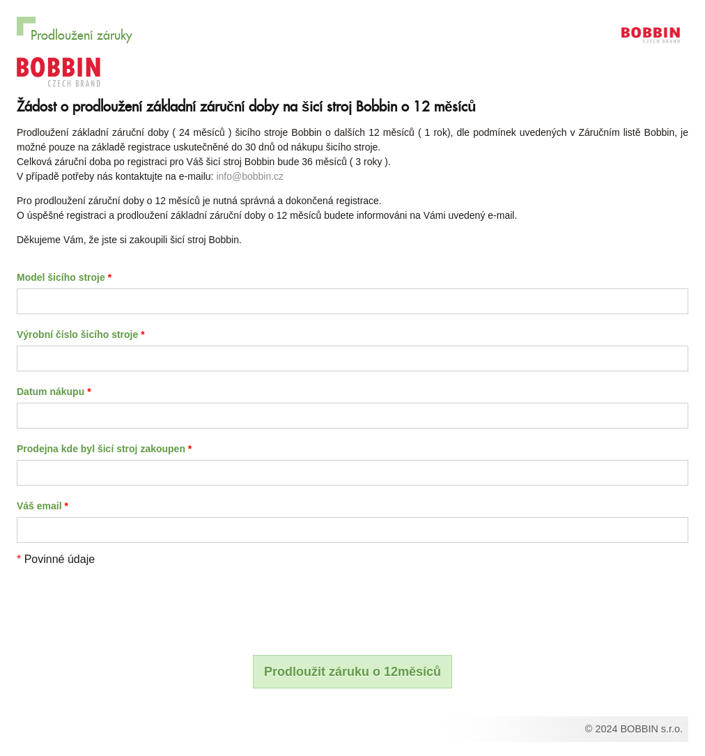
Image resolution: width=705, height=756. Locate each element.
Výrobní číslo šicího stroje (81, 334)
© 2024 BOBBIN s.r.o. (634, 728)
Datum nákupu (54, 391)
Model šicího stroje (64, 277)
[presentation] (122, 603)
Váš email (42, 505)
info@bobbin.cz (250, 176)
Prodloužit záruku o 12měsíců (352, 672)
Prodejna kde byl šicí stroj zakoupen (104, 448)
